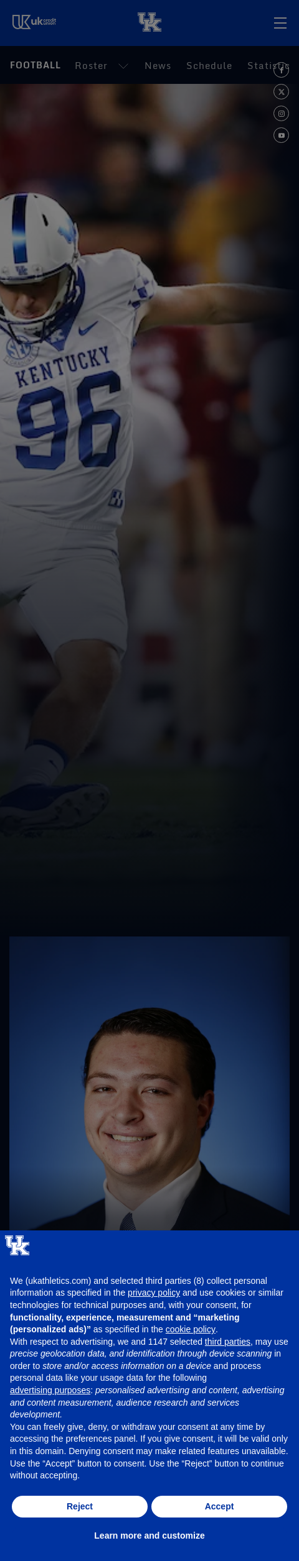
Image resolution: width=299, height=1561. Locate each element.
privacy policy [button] (154, 1293)
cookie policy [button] (191, 1329)
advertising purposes (50, 1390)
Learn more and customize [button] (149, 1535)
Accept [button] (219, 1506)
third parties (227, 1342)
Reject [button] (80, 1506)
